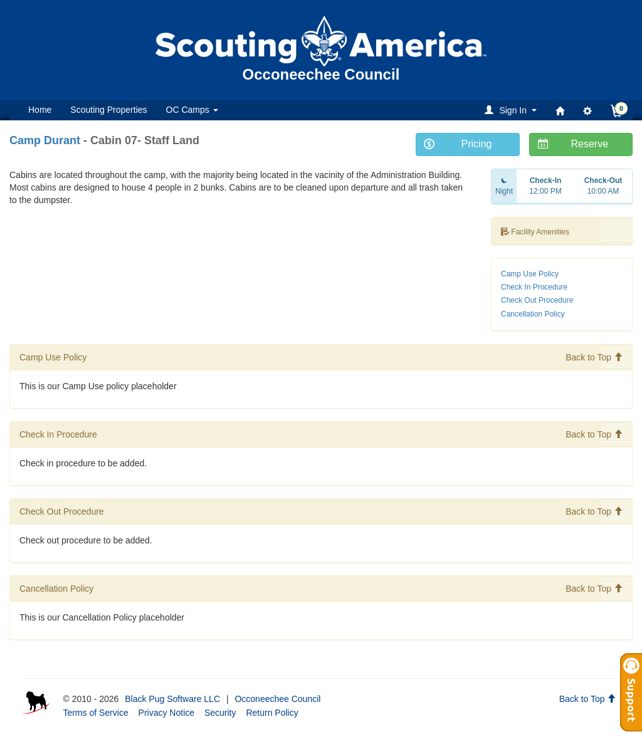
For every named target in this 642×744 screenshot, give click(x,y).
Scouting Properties (108, 110)
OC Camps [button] (192, 110)
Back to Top (594, 357)
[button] (512, 110)
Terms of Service (95, 713)
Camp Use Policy (530, 274)
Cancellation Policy (532, 314)
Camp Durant (44, 140)
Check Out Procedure (537, 300)
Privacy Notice (166, 713)
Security (220, 713)
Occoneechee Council (277, 699)
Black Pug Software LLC (172, 699)
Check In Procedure (534, 287)
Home (39, 110)
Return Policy (272, 713)
